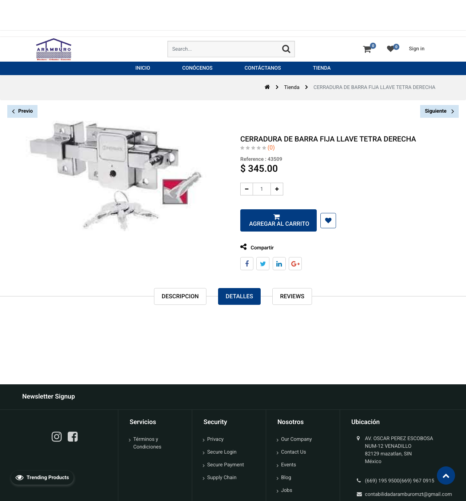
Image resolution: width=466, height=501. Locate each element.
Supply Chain (222, 478)
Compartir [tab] (255, 247)
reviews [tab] (292, 296)
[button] (327, 220)
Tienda (291, 87)
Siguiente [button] (439, 111)
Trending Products (42, 477)
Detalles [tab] (239, 296)
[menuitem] (143, 68)
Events (288, 465)
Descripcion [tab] (180, 296)
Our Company (296, 439)
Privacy (215, 439)
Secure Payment (225, 465)
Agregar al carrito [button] (277, 223)
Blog (286, 478)
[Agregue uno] (275, 189)
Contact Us (293, 452)
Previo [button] (22, 111)
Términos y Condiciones (147, 443)
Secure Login (222, 452)
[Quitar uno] (245, 189)
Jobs (286, 490)
